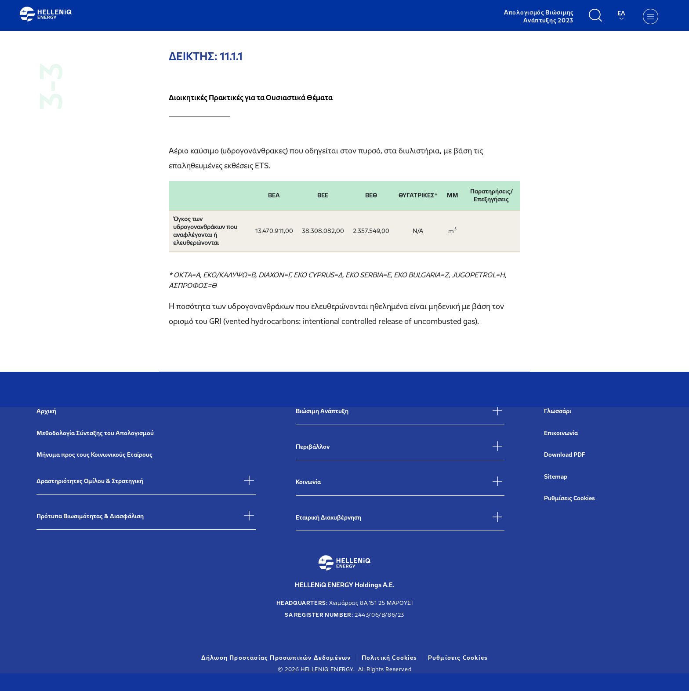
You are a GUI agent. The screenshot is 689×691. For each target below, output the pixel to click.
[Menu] (650, 16)
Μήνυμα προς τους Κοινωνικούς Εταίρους (94, 454)
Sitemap (555, 476)
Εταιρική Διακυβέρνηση (328, 517)
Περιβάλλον (313, 447)
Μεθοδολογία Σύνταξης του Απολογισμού (95, 433)
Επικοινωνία (561, 433)
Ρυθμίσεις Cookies (569, 498)
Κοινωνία (308, 482)
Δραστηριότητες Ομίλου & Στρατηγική (89, 481)
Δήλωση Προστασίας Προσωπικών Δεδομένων (276, 658)
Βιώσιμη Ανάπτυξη (322, 411)
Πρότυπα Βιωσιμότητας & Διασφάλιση (90, 516)
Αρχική (46, 411)
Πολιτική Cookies (389, 658)
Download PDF (564, 454)
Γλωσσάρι (557, 411)
